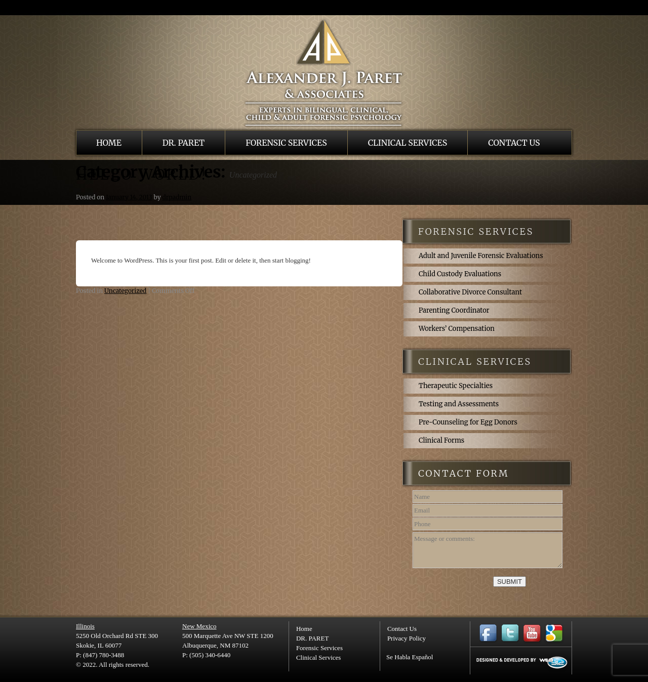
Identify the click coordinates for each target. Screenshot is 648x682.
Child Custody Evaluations (460, 274)
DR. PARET (184, 143)
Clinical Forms (441, 440)
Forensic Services (286, 143)
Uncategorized (125, 290)
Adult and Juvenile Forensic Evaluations (481, 255)
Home (109, 143)
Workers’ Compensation (457, 328)
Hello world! (142, 174)
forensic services (476, 231)
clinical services (475, 361)
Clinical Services (408, 143)
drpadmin (176, 197)
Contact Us (514, 143)
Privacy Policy (406, 638)
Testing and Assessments (459, 404)
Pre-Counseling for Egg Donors (468, 422)
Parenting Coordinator (454, 310)
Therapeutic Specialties (456, 385)
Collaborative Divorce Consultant (470, 292)
